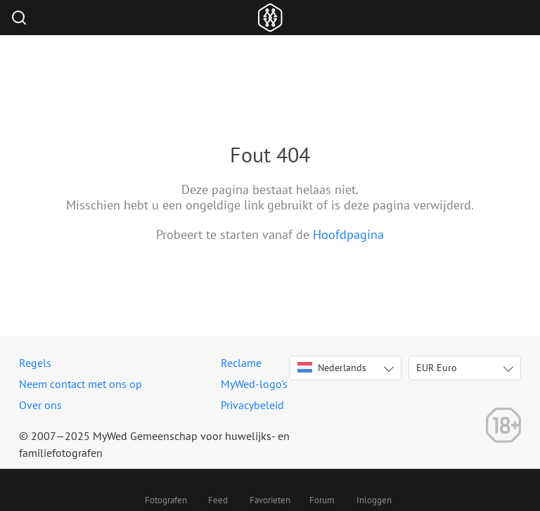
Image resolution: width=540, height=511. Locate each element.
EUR (436, 367)
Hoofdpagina (348, 234)
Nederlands (331, 367)
